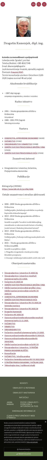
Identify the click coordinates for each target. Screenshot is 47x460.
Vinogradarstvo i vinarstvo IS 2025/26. (21, 273)
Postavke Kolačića (23, 449)
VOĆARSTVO (10, 141)
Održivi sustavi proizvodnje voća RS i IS (22, 344)
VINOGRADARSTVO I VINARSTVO (18, 144)
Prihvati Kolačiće (23, 454)
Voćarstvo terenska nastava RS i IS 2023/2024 (24, 359)
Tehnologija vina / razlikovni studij (20, 365)
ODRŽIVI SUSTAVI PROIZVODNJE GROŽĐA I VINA (25, 147)
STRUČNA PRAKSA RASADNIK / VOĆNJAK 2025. (24, 362)
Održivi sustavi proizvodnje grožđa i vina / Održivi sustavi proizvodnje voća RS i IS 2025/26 (23, 290)
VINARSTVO (10, 326)
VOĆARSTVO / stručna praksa (17, 356)
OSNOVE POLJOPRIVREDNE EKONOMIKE (21, 138)
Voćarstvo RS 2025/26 (14, 314)
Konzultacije (10, 353)
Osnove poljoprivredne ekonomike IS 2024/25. (24, 335)
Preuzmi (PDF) (17, 72)
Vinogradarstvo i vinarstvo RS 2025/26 (21, 308)
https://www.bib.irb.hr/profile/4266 (17, 189)
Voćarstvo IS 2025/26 (14, 282)
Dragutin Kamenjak (13, 311)
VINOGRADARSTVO (13, 329)
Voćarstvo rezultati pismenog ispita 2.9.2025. (24, 332)
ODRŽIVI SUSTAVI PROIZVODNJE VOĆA (21, 153)
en (33, 4)
